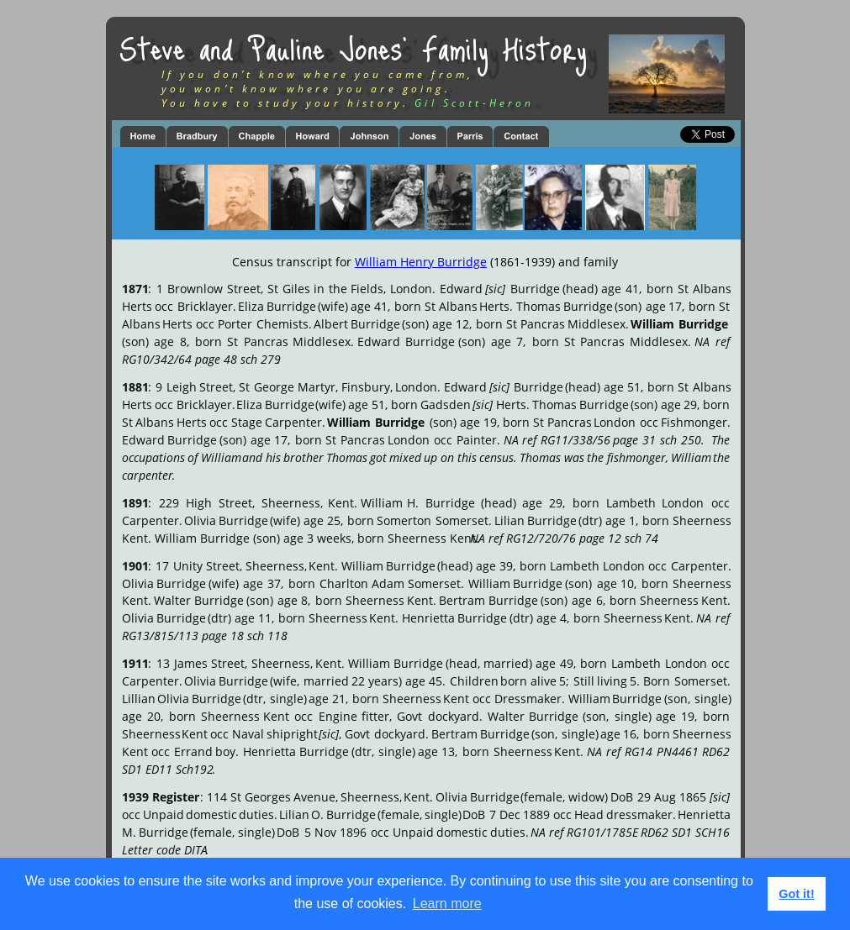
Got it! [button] (796, 894)
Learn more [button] (447, 903)
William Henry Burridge (421, 262)
